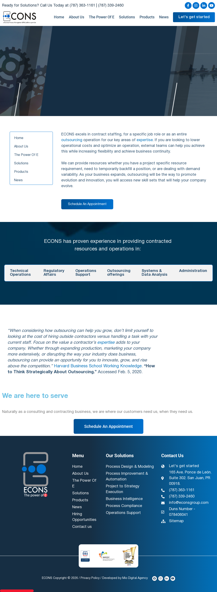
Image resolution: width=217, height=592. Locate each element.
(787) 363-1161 (82, 5)
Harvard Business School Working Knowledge (98, 366)
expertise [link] (145, 140)
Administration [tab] (193, 271)
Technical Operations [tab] (20, 273)
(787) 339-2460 (111, 5)
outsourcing (71, 140)
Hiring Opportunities (84, 517)
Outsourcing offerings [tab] (118, 273)
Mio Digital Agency (135, 578)
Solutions (127, 17)
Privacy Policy (90, 578)
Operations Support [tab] (85, 273)
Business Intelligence (124, 499)
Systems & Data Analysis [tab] (154, 273)
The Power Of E (101, 17)
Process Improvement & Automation (127, 476)
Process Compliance (124, 506)
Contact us (82, 527)
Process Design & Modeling (130, 467)
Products (147, 17)
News (164, 17)
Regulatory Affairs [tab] (54, 273)
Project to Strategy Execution (122, 489)
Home (59, 17)
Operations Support (123, 513)
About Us (76, 17)
